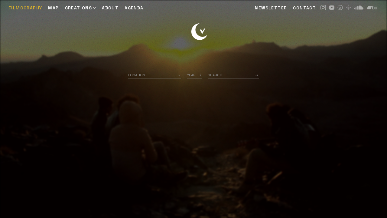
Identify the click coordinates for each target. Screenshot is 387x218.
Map (53, 8)
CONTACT (304, 8)
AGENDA (134, 8)
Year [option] (191, 75)
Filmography (25, 8)
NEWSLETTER (271, 8)
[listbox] (194, 74)
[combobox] (154, 74)
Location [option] (136, 75)
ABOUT (110, 8)
